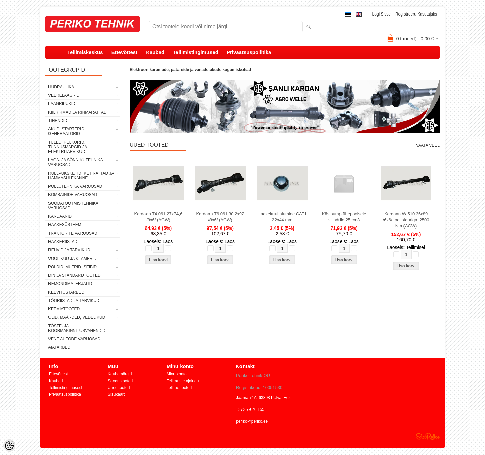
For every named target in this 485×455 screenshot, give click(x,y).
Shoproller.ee (428, 436)
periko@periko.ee (252, 421)
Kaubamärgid (120, 374)
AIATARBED (59, 347)
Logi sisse (381, 14)
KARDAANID (60, 216)
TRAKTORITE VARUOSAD (72, 233)
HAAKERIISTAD (62, 241)
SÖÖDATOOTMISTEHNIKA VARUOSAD (73, 205)
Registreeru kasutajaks (416, 14)
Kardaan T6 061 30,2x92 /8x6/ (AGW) (220, 216)
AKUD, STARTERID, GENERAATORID (66, 131)
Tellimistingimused (195, 52)
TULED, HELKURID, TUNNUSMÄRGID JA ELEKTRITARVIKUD (67, 147)
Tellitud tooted (179, 387)
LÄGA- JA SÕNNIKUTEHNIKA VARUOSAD (75, 162)
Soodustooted (120, 380)
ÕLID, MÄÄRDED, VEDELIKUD (76, 317)
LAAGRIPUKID (61, 103)
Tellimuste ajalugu (183, 380)
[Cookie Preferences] (9, 445)
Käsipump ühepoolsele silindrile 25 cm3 (344, 216)
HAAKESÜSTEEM (65, 224)
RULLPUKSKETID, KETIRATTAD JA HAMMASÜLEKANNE (81, 175)
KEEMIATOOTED (64, 309)
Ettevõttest (124, 52)
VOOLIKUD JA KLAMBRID (72, 258)
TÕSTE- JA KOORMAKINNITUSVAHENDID (76, 328)
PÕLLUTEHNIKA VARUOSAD (75, 186)
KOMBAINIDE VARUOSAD (72, 194)
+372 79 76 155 (250, 409)
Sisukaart (116, 394)
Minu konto (177, 374)
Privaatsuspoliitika (249, 52)
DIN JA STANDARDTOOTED (74, 275)
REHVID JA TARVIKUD (69, 250)
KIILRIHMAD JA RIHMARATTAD (77, 112)
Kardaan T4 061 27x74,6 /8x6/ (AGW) (158, 216)
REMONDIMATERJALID (70, 283)
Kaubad (155, 52)
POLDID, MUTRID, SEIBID (72, 267)
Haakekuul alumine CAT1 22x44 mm (282, 216)
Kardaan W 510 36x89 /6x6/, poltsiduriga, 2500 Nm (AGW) (406, 220)
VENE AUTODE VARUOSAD (74, 339)
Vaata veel (428, 145)
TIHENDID (57, 120)
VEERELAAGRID (63, 95)
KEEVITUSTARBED (66, 292)
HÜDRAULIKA (61, 87)
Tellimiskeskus (85, 52)
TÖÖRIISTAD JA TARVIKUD (73, 300)
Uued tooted (119, 387)
